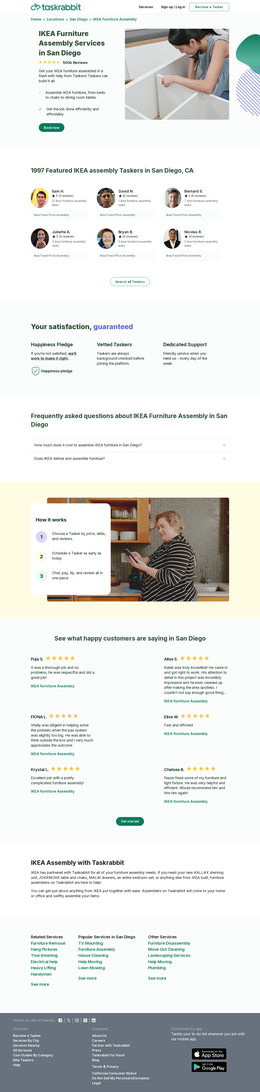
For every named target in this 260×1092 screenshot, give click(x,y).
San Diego (79, 19)
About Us (99, 1036)
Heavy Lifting (43, 967)
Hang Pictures (44, 949)
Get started (130, 821)
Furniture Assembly (96, 949)
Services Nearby (26, 1045)
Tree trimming (44, 955)
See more (40, 984)
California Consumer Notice (114, 1073)
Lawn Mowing (91, 967)
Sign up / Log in (173, 7)
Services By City (26, 1040)
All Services (22, 1050)
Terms (97, 1067)
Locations (55, 19)
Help (16, 1065)
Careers (98, 1040)
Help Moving (90, 961)
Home (36, 19)
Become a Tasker (209, 7)
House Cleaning (93, 955)
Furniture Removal (48, 943)
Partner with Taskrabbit (111, 1045)
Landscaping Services (169, 955)
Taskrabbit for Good (108, 1055)
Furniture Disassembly (169, 943)
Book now (51, 128)
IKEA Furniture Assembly (53, 686)
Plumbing (157, 967)
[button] (130, 445)
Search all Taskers (130, 282)
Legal (96, 1083)
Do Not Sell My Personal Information (121, 1078)
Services (146, 7)
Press (96, 1050)
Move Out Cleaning (166, 949)
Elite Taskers (23, 1060)
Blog (95, 1060)
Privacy (113, 1067)
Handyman (41, 974)
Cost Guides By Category (33, 1055)
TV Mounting (90, 943)
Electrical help (44, 961)
